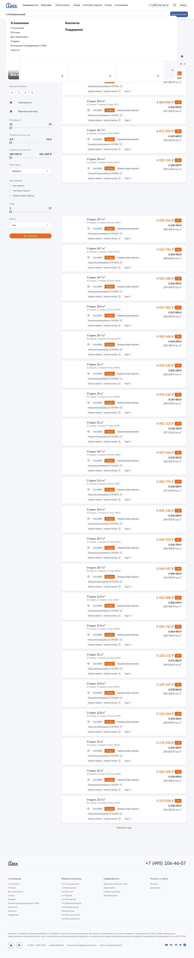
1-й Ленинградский (71, 918)
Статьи (11, 895)
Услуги (108, 5)
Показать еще (124, 827)
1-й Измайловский (70, 907)
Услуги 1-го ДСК (159, 878)
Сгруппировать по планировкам (159, 56)
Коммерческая (110, 895)
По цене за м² (145, 64)
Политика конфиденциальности (81, 945)
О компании (121, 5)
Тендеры (12, 899)
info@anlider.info (56, 945)
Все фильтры (30, 236)
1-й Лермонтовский (71, 914)
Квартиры (46, 5)
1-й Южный (67, 895)
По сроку (103, 64)
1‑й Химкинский (28, 22)
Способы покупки (92, 5)
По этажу (131, 64)
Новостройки (110, 887)
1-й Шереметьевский (71, 903)
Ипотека (154, 883)
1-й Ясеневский (69, 899)
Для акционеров (15, 891)
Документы (155, 887)
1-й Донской (67, 891)
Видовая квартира (28, 111)
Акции (77, 5)
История (12, 887)
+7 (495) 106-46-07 (166, 863)
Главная (12, 22)
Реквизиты (13, 907)
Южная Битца (68, 911)
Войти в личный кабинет (111, 945)
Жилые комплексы (71, 878)
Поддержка (13, 914)
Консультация (179, 14)
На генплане (40, 40)
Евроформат (25, 102)
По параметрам (18, 40)
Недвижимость (30, 5)
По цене (66, 64)
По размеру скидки (85, 64)
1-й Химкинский (69, 887)
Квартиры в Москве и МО (116, 883)
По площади (116, 64)
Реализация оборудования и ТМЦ (23, 903)
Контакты (12, 911)
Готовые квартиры (112, 891)
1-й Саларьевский (70, 883)
